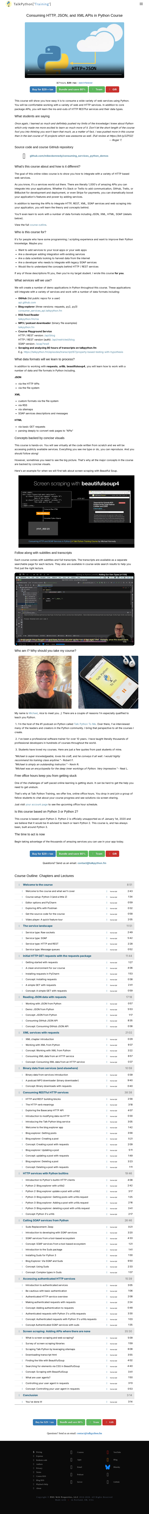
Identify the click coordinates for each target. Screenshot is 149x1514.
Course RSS (38, 1476)
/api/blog (49, 335)
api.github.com (27, 302)
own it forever (86, 83)
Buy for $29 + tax (42, 89)
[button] (141, 4)
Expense (37, 1456)
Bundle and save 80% (72, 89)
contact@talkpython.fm (92, 863)
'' (32, 4)
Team (96, 89)
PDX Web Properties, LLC (64, 1497)
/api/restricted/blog (63, 339)
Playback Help (39, 1484)
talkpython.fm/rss (28, 319)
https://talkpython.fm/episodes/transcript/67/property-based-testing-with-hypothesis (73, 351)
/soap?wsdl (42, 343)
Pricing (36, 1452)
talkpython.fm (26, 327)
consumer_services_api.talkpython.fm (40, 310)
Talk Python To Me (85, 724)
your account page (37, 804)
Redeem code (39, 1460)
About (36, 1488)
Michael (33, 713)
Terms (36, 1472)
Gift (112, 89)
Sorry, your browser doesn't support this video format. (74, 50)
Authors (37, 1464)
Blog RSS (37, 1480)
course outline (38, 224)
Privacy (36, 1468)
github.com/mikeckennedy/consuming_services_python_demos (63, 155)
